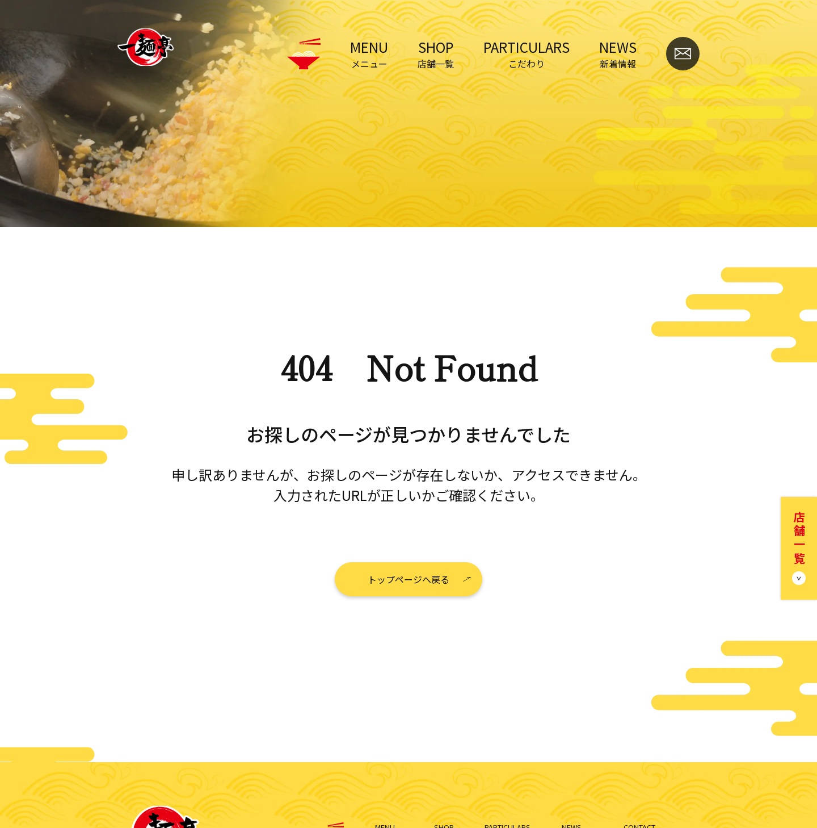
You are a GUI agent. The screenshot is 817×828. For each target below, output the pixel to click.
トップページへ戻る (408, 579)
